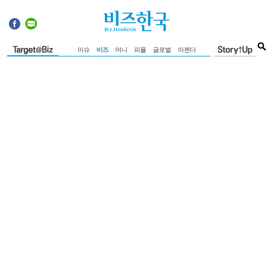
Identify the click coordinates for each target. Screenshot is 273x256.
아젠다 (187, 50)
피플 (140, 50)
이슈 (83, 50)
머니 (121, 50)
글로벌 (162, 50)
